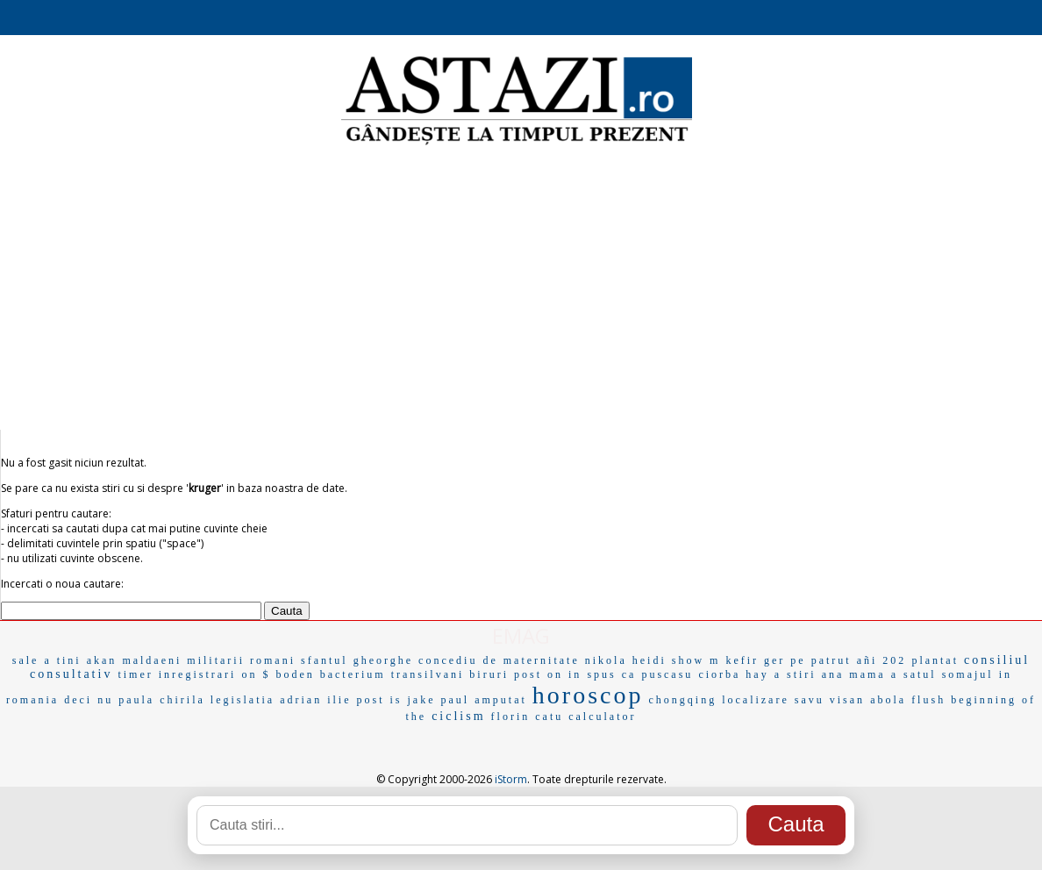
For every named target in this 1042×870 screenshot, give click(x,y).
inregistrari (198, 674)
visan (847, 700)
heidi (649, 660)
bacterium (353, 674)
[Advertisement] (521, 289)
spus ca (611, 674)
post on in (548, 674)
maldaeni (152, 660)
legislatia (243, 700)
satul (920, 674)
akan (102, 660)
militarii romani (241, 660)
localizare (755, 700)
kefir (742, 660)
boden (294, 674)
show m (696, 660)
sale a (32, 660)
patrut (831, 660)
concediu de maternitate (499, 660)
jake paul (439, 700)
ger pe (785, 660)
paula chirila (161, 700)
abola (888, 700)
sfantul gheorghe (357, 660)
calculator (602, 716)
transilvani (428, 674)
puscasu (667, 674)
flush (928, 700)
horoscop (588, 695)
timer (135, 674)
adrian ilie (315, 700)
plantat (935, 660)
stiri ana (815, 674)
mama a (873, 674)
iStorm (511, 779)
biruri (489, 674)
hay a (764, 674)
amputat (501, 700)
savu (809, 700)
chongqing (682, 700)
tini (69, 660)
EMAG (521, 635)
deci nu (88, 700)
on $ (255, 674)
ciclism (458, 716)
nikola (606, 660)
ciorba (719, 674)
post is (379, 700)
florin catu (527, 716)
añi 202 (882, 660)
